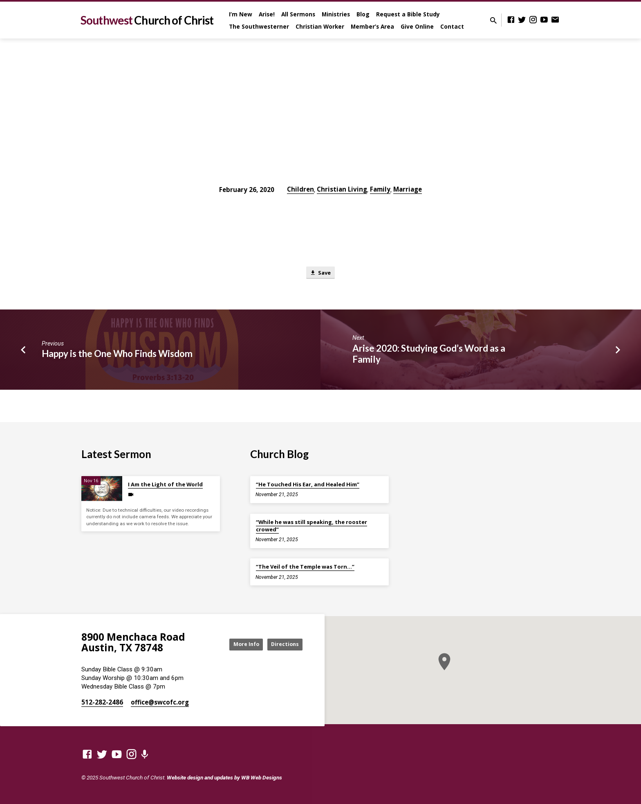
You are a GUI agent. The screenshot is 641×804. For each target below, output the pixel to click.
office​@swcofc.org (160, 702)
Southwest (147, 20)
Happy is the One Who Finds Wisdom (117, 355)
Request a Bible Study (408, 14)
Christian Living (342, 189)
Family (380, 189)
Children (300, 189)
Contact (452, 26)
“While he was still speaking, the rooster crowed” (311, 525)
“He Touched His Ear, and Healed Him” (307, 484)
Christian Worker (320, 26)
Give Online (417, 26)
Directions (282, 644)
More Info (236, 644)
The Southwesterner (259, 26)
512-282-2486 (102, 702)
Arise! (267, 14)
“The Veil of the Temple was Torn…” (305, 566)
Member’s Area (372, 26)
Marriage (407, 189)
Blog (363, 14)
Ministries (336, 14)
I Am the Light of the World (165, 484)
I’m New (240, 14)
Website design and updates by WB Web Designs (224, 777)
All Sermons (298, 14)
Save (320, 273)
